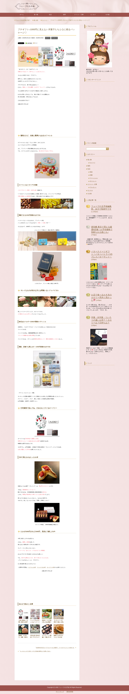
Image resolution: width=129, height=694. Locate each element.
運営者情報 (69, 691)
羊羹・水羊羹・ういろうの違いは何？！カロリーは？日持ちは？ (101, 320)
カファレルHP (32, 567)
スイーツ (48, 38)
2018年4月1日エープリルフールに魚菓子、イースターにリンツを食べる (55, 647)
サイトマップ (60, 691)
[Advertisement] (47, 118)
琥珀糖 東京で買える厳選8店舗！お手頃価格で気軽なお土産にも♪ (101, 229)
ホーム (22, 14)
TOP (23, 20)
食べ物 (36, 14)
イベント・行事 (79, 14)
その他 (107, 14)
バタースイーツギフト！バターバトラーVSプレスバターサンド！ (101, 254)
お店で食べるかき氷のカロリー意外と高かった (101, 297)
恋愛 (91, 175)
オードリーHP (50, 567)
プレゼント (54, 38)
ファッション (94, 178)
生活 (50, 14)
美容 (91, 172)
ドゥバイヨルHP (41, 567)
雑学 (64, 14)
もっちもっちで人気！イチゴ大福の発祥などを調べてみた (35, 651)
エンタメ (93, 14)
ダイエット (93, 181)
